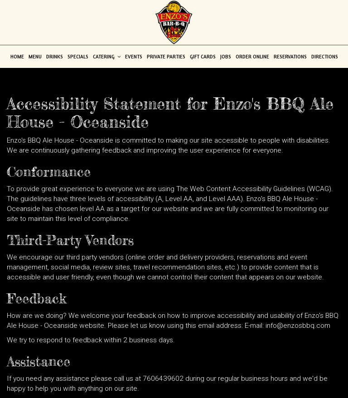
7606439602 (163, 378)
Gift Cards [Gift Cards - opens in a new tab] (203, 56)
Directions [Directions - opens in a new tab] (324, 56)
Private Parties (166, 56)
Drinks (54, 56)
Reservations (290, 56)
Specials (78, 56)
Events (133, 56)
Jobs (225, 56)
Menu (35, 56)
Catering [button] (107, 56)
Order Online (252, 56)
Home (17, 56)
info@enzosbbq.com (298, 325)
